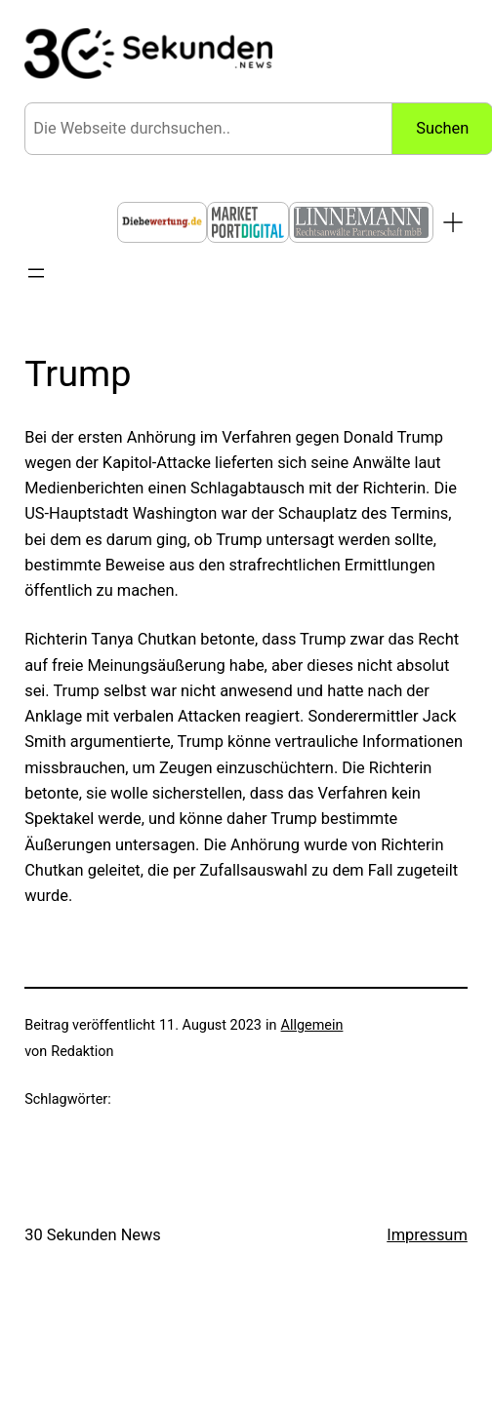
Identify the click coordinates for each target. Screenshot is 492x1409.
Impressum (427, 1235)
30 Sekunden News (92, 1235)
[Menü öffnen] (36, 273)
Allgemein (312, 1025)
